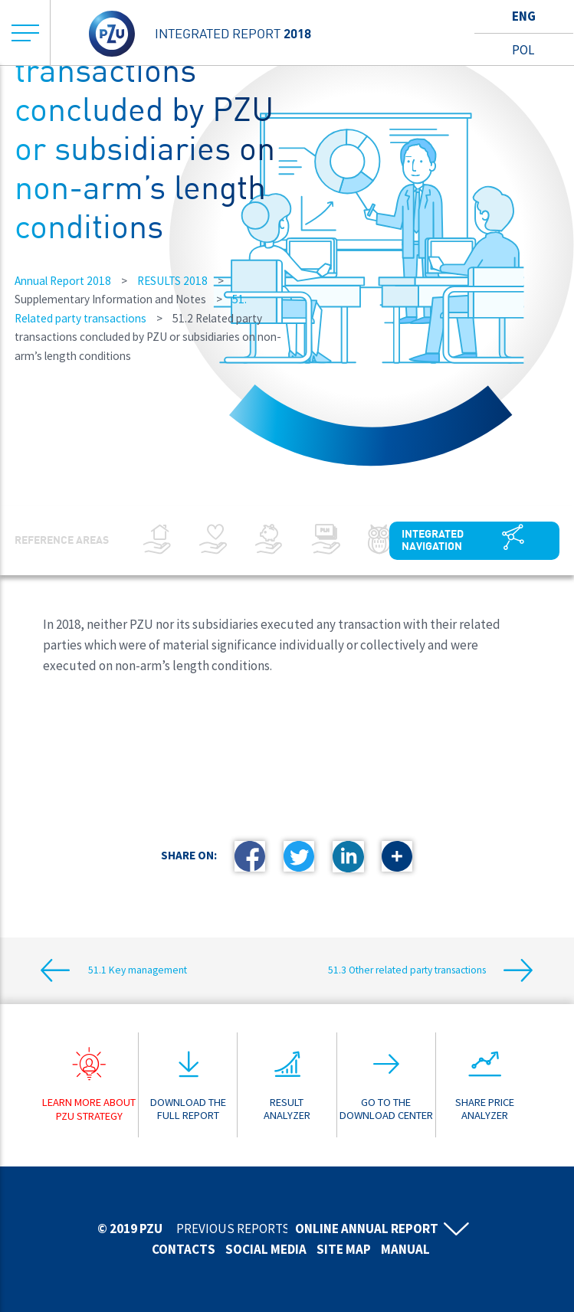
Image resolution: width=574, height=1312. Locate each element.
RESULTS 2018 (172, 280)
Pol (523, 49)
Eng (524, 16)
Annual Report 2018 (63, 280)
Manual (405, 1249)
